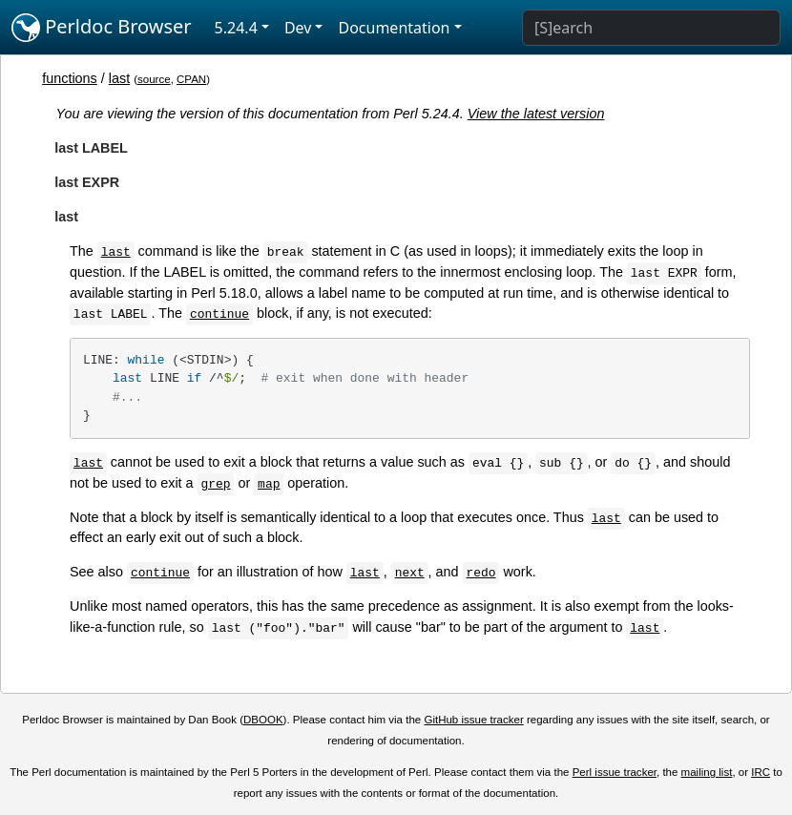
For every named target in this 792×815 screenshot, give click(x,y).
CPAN (191, 79)
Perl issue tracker (615, 772)
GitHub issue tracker (473, 719)
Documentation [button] (393, 27)
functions (69, 78)
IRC (760, 772)
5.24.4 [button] (236, 27)
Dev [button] (298, 27)
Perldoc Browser (101, 27)
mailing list (707, 772)
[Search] (651, 28)
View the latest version (536, 113)
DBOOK (263, 719)
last (119, 78)
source (154, 79)
